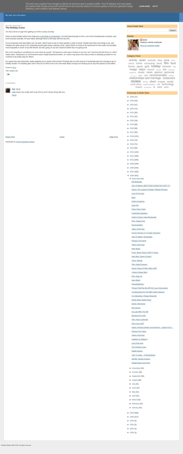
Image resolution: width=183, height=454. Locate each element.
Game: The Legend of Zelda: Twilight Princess (150, 190)
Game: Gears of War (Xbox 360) (144, 268)
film (166, 63)
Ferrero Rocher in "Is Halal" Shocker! (146, 233)
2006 (132, 176)
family (159, 63)
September (136, 376)
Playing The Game (139, 241)
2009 (132, 164)
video (159, 87)
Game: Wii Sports (138, 304)
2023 (132, 109)
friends (131, 66)
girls (147, 66)
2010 (132, 160)
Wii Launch (136, 308)
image (133, 69)
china (173, 60)
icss (174, 67)
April (134, 396)
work (166, 87)
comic (139, 63)
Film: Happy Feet (138, 221)
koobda (158, 70)
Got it (155, 6)
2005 (132, 413)
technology (168, 84)
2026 (132, 97)
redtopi (171, 75)
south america (149, 84)
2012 (132, 152)
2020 (132, 120)
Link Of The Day (138, 193)
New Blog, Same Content (141, 256)
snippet (161, 81)
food (173, 63)
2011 (132, 156)
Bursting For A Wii (139, 316)
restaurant (169, 77)
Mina (133, 197)
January (135, 408)
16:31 (18, 89)
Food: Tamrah (137, 261)
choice (131, 63)
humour (166, 66)
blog (160, 60)
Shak (145, 40)
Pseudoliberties (138, 284)
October (135, 372)
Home (62, 137)
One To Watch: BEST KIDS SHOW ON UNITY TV (151, 186)
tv (154, 87)
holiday (12, 70)
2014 (132, 144)
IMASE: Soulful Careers (141, 359)
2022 (132, 113)
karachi (150, 69)
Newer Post (10, 137)
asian (142, 60)
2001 (132, 429)
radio (140, 75)
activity (133, 60)
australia (152, 60)
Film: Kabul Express (139, 264)
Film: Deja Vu (137, 276)
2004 (132, 417)
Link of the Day (137, 343)
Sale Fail (135, 205)
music (141, 72)
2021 (132, 116)
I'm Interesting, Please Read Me (144, 296)
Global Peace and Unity (141, 363)
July (134, 384)
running (145, 82)
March (134, 400)
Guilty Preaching (138, 201)
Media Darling (137, 351)
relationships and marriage (145, 77)
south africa (136, 84)
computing (149, 63)
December (136, 179)
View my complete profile (149, 46)
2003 (132, 421)
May (134, 392)
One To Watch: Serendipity (142, 237)
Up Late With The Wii (140, 312)
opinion (158, 72)
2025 (132, 101)
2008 (132, 168)
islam (142, 69)
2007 (132, 172)
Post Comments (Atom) (25, 142)
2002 (132, 425)
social (170, 81)
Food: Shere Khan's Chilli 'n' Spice (145, 253)
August (135, 380)
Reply (14, 95)
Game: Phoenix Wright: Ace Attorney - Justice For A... (152, 327)
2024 (132, 105)
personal (169, 72)
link (164, 69)
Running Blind (137, 225)
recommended (158, 75)
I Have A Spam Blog (139, 272)
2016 (132, 136)
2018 (132, 128)
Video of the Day (138, 229)
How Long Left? (138, 324)
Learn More (144, 6)
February (136, 404)
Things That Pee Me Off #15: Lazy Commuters (150, 288)
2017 (132, 132)
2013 (132, 148)
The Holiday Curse (15, 27)
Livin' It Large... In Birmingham (143, 355)
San (13, 89)
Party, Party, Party (139, 209)
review (136, 81)
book (166, 60)
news (149, 72)
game (140, 66)
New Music (136, 249)
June (134, 388)
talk (158, 84)
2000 (132, 433)
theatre (138, 87)
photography (133, 75)
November (136, 368)
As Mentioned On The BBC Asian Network (148, 292)
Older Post (113, 137)
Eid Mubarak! (137, 182)
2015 (132, 140)
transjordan (147, 87)
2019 (132, 124)
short (153, 81)
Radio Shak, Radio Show (141, 300)
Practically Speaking (139, 213)
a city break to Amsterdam (49, 36)
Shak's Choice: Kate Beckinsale (144, 217)
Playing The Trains (139, 331)
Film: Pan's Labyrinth (140, 320)
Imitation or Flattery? (140, 339)
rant (16, 70)
